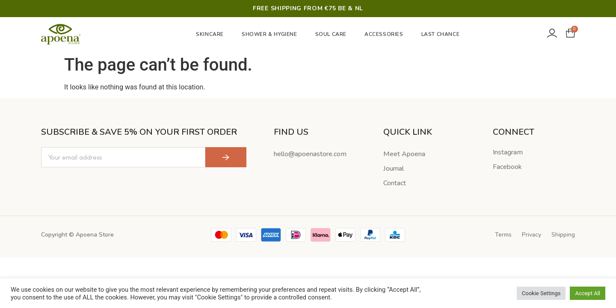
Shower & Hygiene (272, 34)
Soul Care (333, 34)
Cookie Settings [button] (541, 293)
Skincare (212, 34)
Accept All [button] (587, 293)
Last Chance (440, 34)
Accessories (386, 34)
